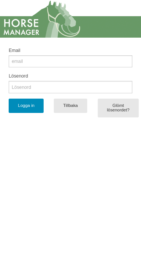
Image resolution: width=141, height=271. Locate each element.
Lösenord (18, 76)
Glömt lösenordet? (118, 107)
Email (14, 50)
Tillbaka (70, 105)
